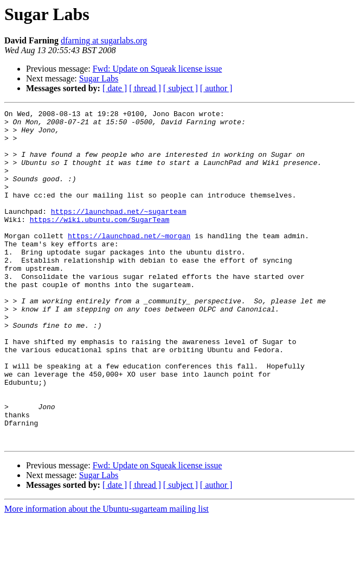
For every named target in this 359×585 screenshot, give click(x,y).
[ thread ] (145, 88)
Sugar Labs (98, 78)
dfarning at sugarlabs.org (104, 40)
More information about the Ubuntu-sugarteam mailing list (106, 575)
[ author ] (216, 88)
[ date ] (114, 88)
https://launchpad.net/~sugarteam (119, 232)
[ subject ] (180, 88)
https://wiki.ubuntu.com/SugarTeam (99, 242)
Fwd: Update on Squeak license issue (157, 68)
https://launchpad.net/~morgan (129, 261)
